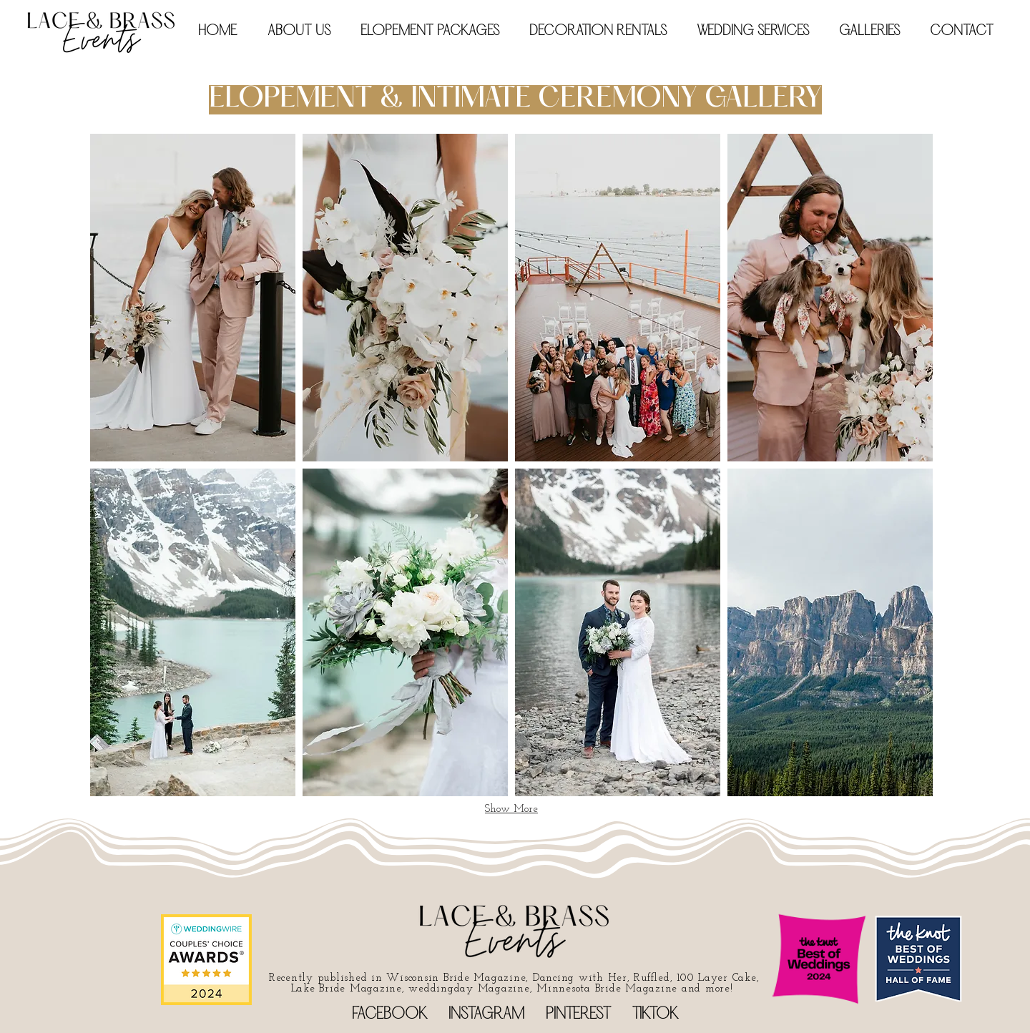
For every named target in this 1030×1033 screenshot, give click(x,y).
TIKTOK (655, 1015)
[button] (434, 32)
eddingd (439, 989)
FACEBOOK (389, 1015)
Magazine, (505, 989)
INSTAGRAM (486, 1015)
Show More (511, 809)
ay (467, 989)
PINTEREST (578, 1015)
